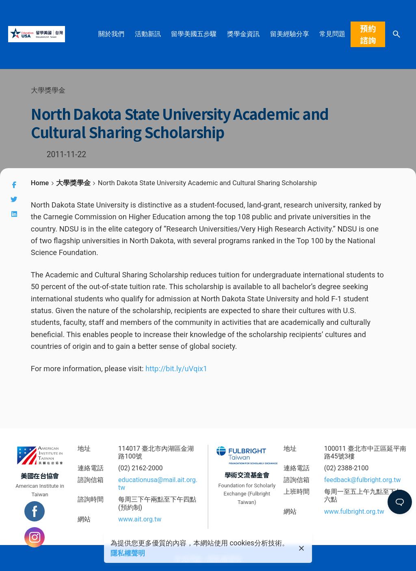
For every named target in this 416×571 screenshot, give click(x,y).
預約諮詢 (368, 34)
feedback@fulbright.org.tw (362, 480)
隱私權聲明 (127, 553)
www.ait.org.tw (139, 519)
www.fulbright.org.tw (354, 511)
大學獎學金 (48, 90)
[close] (301, 548)
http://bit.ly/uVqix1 (176, 368)
